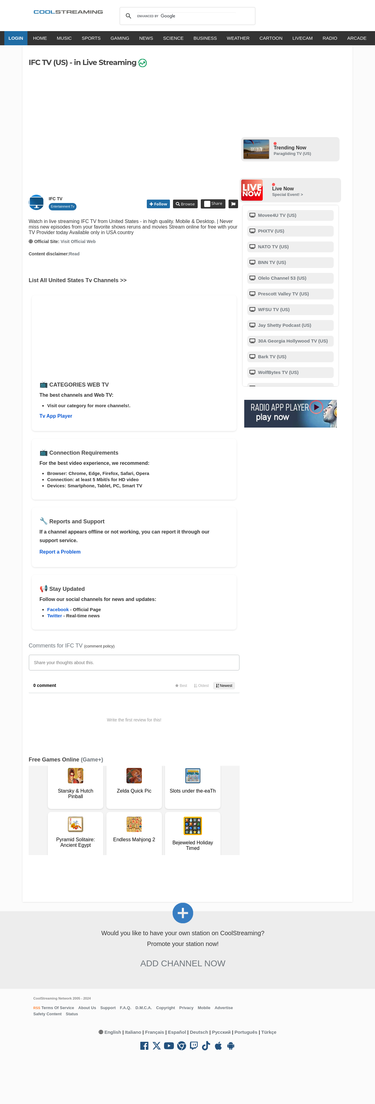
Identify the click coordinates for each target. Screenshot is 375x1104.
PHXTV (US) (270, 230)
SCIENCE (173, 38)
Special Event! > (287, 194)
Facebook (58, 609)
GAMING (119, 38)
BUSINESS (205, 38)
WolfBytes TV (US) (278, 372)
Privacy (186, 1007)
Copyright (165, 1007)
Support (108, 1007)
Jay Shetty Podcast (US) (284, 325)
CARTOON (271, 38)
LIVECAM (302, 38)
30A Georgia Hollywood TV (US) (292, 340)
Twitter (54, 615)
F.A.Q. (125, 1007)
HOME (40, 38)
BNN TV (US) (271, 262)
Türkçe (268, 1032)
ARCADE (357, 38)
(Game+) (92, 760)
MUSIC (64, 38)
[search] (186, 16)
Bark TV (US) (271, 356)
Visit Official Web (78, 241)
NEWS (146, 38)
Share (213, 204)
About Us (87, 1007)
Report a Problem (59, 551)
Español (177, 1032)
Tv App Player (55, 416)
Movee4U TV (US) (276, 215)
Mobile (204, 1007)
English (113, 1032)
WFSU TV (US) (273, 309)
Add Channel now (182, 963)
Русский (221, 1032)
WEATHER (238, 38)
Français (154, 1032)
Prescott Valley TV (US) (283, 293)
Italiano (133, 1032)
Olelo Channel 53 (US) (282, 278)
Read (74, 253)
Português (246, 1032)
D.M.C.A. (143, 1007)
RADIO (330, 38)
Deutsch (199, 1032)
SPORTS (91, 38)
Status (72, 1014)
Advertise (224, 1007)
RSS (36, 1008)
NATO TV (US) (273, 246)
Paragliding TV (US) (292, 153)
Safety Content (47, 1014)
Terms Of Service (57, 1007)
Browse (187, 204)
